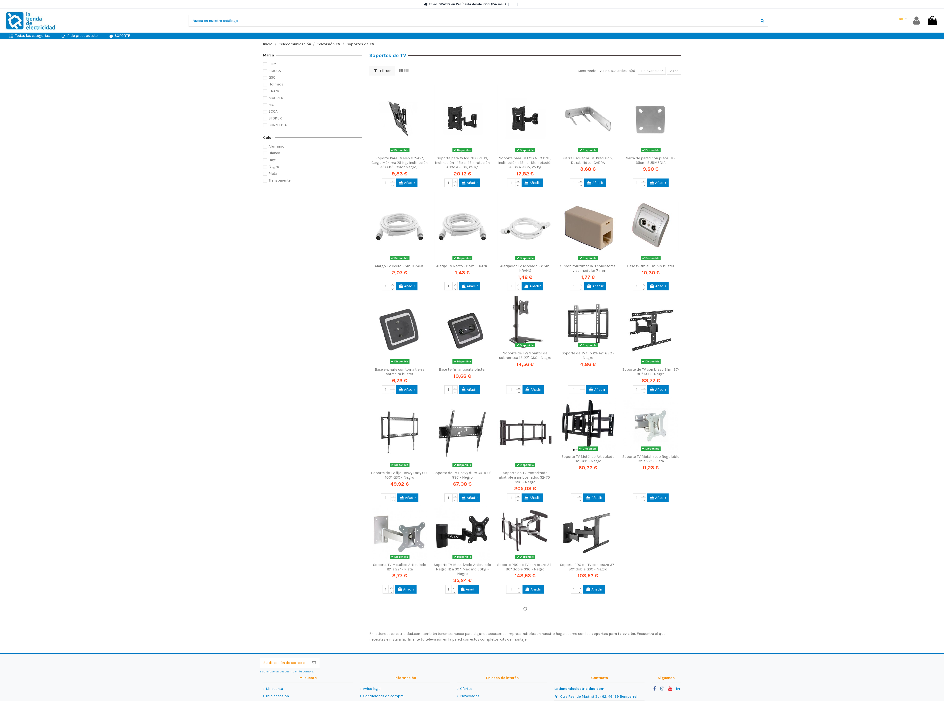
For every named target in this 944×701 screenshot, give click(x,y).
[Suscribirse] (314, 663)
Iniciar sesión (277, 696)
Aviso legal (372, 688)
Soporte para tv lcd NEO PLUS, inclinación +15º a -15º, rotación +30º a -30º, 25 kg (462, 162)
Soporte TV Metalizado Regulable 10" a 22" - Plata (650, 458)
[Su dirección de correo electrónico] (284, 663)
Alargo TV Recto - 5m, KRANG (399, 266)
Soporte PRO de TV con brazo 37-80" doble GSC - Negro (525, 566)
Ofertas (466, 688)
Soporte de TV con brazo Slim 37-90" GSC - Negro (650, 371)
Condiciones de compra (383, 696)
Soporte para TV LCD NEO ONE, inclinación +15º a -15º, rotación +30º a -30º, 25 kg (525, 162)
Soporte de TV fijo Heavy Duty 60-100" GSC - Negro (399, 475)
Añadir (406, 182)
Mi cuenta (274, 688)
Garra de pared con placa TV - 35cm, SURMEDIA (650, 160)
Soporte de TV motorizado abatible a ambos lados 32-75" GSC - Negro (525, 477)
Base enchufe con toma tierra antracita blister (399, 371)
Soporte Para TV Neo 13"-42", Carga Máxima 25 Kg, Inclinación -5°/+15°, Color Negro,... (399, 162)
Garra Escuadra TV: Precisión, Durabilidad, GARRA (588, 160)
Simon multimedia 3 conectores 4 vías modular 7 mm (587, 268)
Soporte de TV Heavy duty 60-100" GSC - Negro (462, 475)
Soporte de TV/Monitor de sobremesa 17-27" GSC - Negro (525, 355)
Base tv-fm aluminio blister (650, 266)
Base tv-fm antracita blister (462, 369)
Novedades (469, 696)
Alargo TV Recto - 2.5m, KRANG (462, 266)
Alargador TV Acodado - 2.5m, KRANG (525, 268)
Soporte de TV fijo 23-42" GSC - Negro (588, 355)
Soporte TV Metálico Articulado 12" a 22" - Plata (399, 566)
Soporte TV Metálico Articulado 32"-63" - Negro (588, 458)
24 (674, 70)
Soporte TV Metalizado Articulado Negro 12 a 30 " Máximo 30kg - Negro (462, 569)
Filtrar (382, 70)
